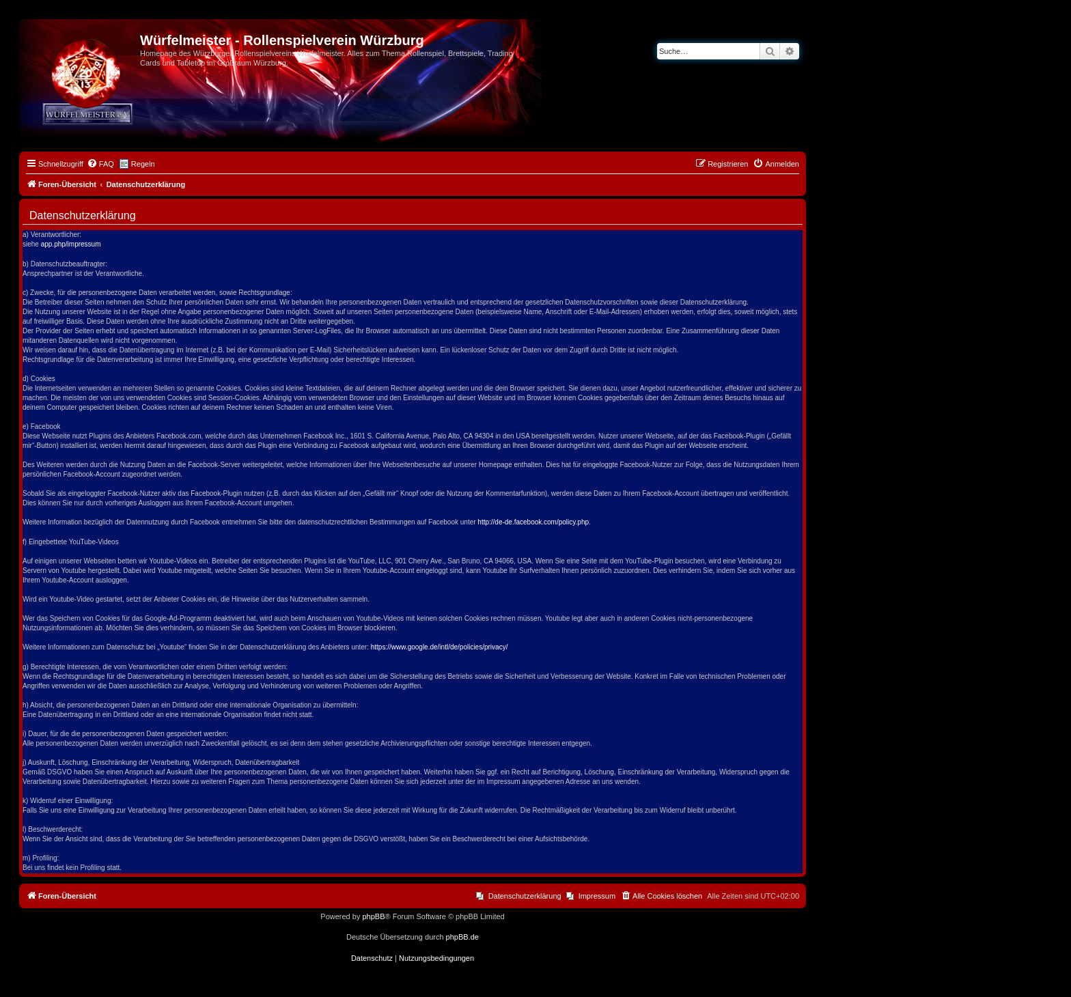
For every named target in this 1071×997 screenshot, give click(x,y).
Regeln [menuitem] (143, 164)
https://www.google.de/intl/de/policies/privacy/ (439, 647)
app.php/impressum (71, 244)
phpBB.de (462, 937)
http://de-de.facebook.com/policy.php (533, 522)
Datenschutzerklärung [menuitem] (524, 896)
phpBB (373, 916)
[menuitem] (100, 164)
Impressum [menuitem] (597, 896)
